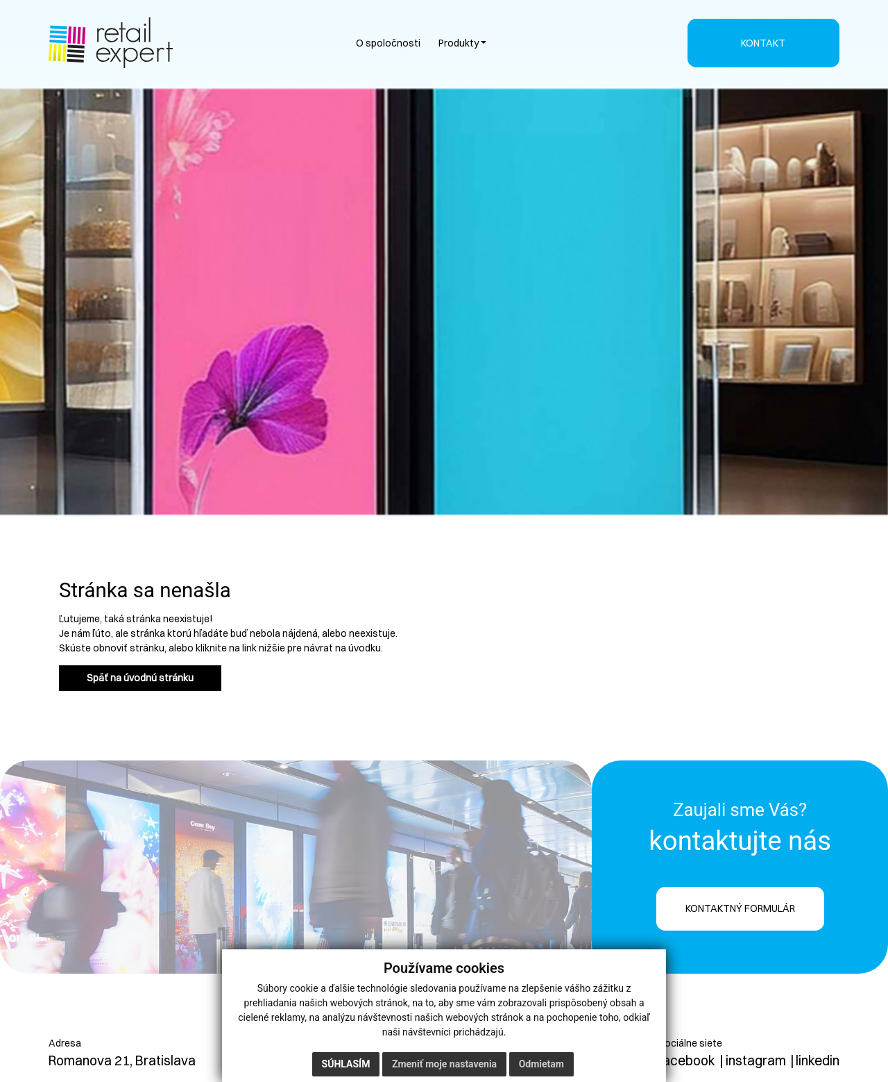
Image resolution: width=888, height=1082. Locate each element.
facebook (686, 1060)
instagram (756, 1060)
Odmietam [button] (541, 1063)
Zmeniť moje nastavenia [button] (444, 1063)
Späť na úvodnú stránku (140, 678)
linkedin (817, 1060)
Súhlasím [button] (346, 1063)
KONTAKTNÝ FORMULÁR (740, 908)
